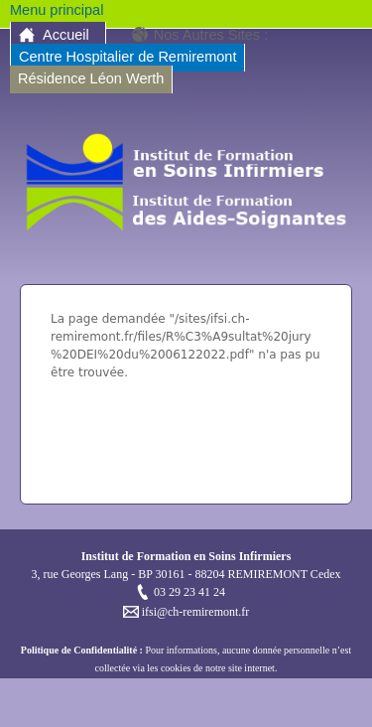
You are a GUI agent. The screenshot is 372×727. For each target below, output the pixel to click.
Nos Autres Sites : (211, 35)
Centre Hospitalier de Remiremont (127, 57)
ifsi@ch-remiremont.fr (194, 612)
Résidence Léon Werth (91, 78)
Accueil (66, 35)
